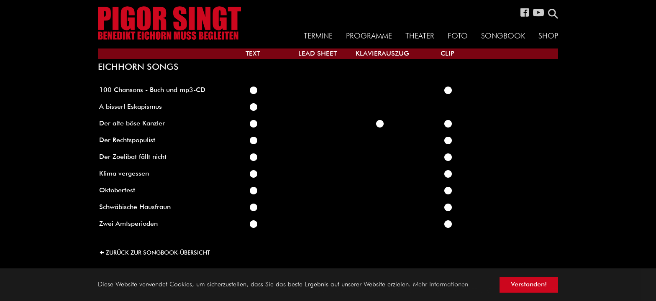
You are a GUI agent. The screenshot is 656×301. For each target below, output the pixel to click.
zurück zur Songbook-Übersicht (158, 253)
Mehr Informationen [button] (440, 284)
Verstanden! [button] (529, 284)
